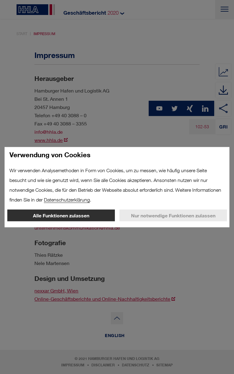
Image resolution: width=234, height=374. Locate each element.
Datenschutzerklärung (67, 199)
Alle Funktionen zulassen (61, 215)
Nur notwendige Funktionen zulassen (173, 215)
